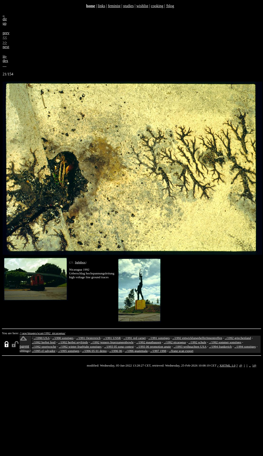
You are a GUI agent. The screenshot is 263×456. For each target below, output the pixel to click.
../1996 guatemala (136, 351)
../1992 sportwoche (44, 346)
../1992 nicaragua (175, 342)
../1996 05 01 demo (94, 351)
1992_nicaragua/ (55, 333)
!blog (170, 6)
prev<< (6, 35)
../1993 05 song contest (119, 346)
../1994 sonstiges (245, 346)
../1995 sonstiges (68, 351)
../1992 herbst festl (43, 342)
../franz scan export (181, 351)
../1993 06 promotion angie (153, 346)
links (101, 6)
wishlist (142, 6)
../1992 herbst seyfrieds (73, 342)
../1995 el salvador (43, 351)
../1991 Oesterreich (88, 338)
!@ (254, 365)
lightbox (80, 262)
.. (250, 365)
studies (128, 6)
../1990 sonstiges (62, 338)
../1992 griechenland (238, 338)
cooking (157, 6)
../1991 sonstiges (159, 338)
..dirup (5, 19)
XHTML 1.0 (227, 365)
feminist (114, 6)
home (90, 6)
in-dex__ (5, 60)
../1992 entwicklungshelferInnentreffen (197, 338)
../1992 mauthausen (148, 342)
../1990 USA (41, 338)
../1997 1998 (158, 351)
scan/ (41, 333)
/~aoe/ (24, 333)
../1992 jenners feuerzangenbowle (112, 342)
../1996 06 (115, 351)
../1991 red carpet (134, 338)
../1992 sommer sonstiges (225, 342)
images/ (33, 333)
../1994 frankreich (220, 346)
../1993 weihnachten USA (190, 346)
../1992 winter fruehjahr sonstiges (80, 346)
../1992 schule (197, 342)
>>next (6, 44)
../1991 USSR (112, 338)
